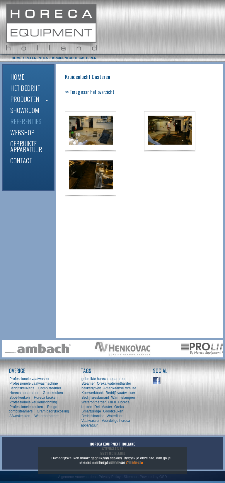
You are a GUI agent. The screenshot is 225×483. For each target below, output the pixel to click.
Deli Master (103, 407)
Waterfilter (114, 416)
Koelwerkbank (92, 393)
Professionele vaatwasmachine (33, 383)
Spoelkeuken (19, 397)
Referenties (25, 121)
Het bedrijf (25, 88)
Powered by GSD (153, 477)
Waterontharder (46, 416)
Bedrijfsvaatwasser (120, 393)
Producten (24, 99)
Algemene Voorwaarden (77, 477)
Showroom (24, 110)
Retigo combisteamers (33, 409)
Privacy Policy (110, 477)
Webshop (22, 132)
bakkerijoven (91, 388)
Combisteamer (49, 388)
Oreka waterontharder (114, 383)
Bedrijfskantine (93, 416)
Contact (21, 160)
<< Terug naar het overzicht (89, 91)
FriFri (112, 402)
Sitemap (130, 477)
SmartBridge (91, 411)
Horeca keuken (45, 397)
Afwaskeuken (19, 416)
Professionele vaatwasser (29, 379)
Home (17, 77)
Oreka (119, 407)
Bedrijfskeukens (22, 388)
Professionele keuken (26, 407)
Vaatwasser (90, 421)
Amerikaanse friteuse (120, 388)
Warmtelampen (123, 397)
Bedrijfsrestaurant (95, 397)
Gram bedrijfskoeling (53, 411)
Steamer (88, 383)
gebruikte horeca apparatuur (103, 379)
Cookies (132, 463)
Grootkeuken (53, 393)
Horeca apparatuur (24, 393)
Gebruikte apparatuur (26, 146)
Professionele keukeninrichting (33, 402)
